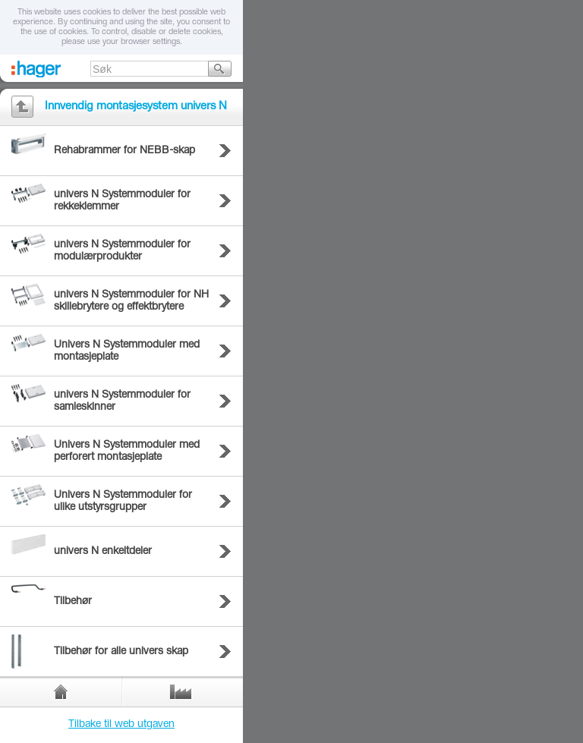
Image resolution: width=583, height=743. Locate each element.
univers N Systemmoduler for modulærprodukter (122, 251)
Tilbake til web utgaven (121, 724)
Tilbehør (73, 602)
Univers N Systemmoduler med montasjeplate (127, 351)
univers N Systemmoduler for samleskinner (122, 401)
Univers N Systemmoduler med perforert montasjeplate (127, 451)
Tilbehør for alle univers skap (121, 652)
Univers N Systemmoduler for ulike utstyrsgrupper (123, 501)
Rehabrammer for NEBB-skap (124, 151)
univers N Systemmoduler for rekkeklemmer (122, 201)
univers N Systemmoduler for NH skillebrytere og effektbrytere (131, 301)
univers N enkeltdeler (103, 551)
